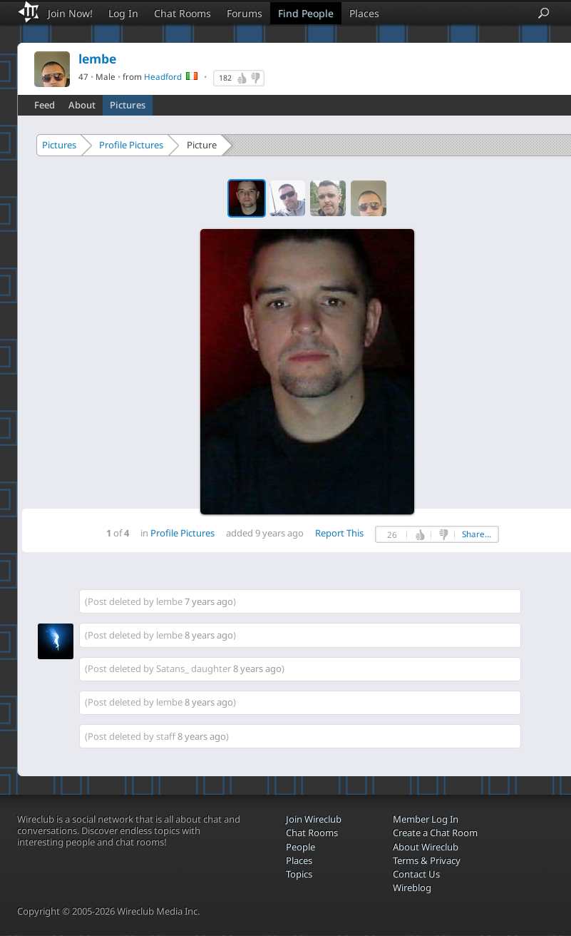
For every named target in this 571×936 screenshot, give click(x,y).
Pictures (127, 104)
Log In (123, 13)
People (300, 847)
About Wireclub (425, 847)
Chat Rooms (182, 13)
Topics (299, 874)
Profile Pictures (131, 144)
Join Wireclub (313, 819)
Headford (163, 76)
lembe (169, 601)
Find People (306, 13)
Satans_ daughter (193, 668)
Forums (244, 13)
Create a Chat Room (435, 832)
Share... (476, 534)
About (82, 104)
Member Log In (425, 819)
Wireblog (412, 887)
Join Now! (70, 13)
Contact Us (416, 874)
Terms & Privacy (427, 860)
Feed (44, 104)
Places (364, 13)
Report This (339, 532)
